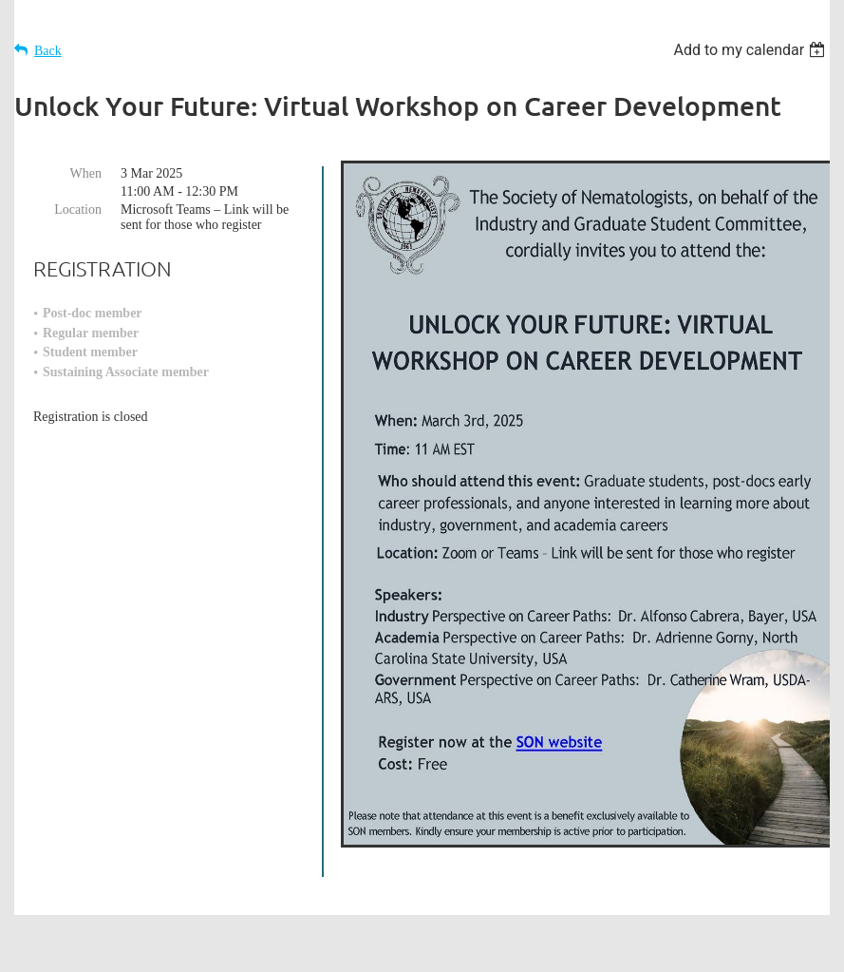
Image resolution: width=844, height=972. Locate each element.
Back (48, 51)
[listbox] (751, 50)
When (86, 173)
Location (78, 209)
